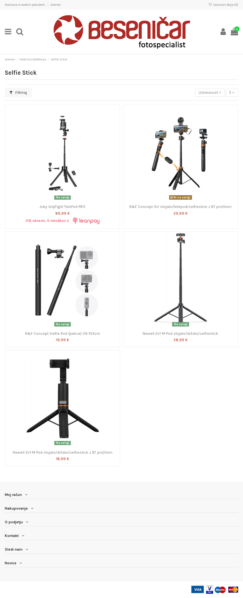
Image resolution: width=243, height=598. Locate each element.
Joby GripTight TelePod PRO (62, 206)
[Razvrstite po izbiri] (210, 93)
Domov (56, 5)
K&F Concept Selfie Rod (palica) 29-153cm (62, 333)
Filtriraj (18, 92)
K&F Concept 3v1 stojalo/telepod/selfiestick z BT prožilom (180, 206)
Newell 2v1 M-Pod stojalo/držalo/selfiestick (180, 333)
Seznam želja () (223, 5)
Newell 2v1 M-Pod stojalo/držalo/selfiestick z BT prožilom (62, 452)
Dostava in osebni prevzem (25, 5)
